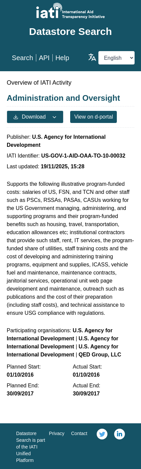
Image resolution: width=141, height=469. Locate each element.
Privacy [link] (56, 433)
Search (22, 57)
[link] (102, 446)
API (44, 57)
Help (62, 57)
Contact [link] (79, 433)
